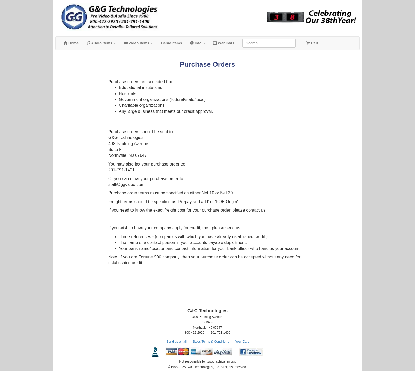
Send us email (176, 341)
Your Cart (242, 341)
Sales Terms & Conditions (211, 341)
